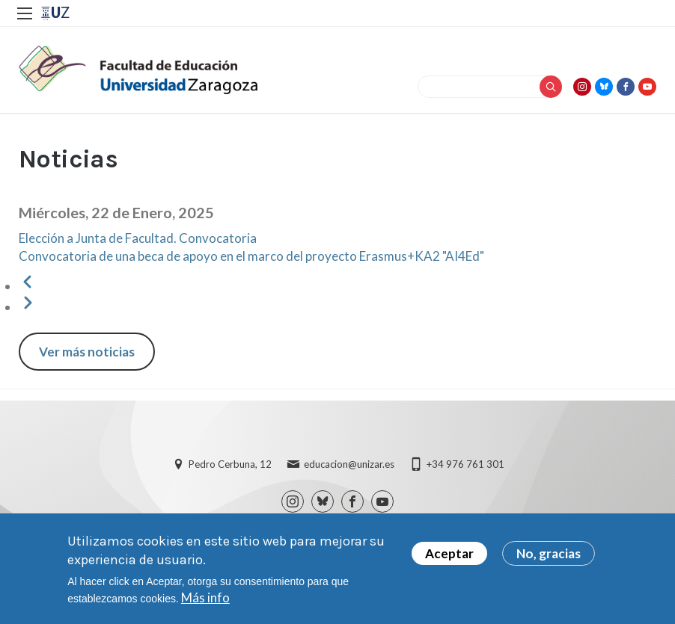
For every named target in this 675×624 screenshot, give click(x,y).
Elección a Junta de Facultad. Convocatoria (138, 238)
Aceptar (449, 557)
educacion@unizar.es (349, 464)
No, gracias (548, 557)
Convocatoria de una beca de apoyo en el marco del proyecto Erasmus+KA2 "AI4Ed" (251, 256)
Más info (205, 601)
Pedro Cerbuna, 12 (230, 464)
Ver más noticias (87, 351)
